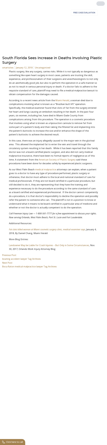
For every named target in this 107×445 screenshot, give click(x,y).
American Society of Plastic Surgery (57, 159)
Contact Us (60, 12)
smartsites (8, 67)
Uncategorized (43, 67)
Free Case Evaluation (84, 12)
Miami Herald (62, 100)
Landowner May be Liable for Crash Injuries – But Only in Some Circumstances (50, 245)
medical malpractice (45, 169)
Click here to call (12, 441)
